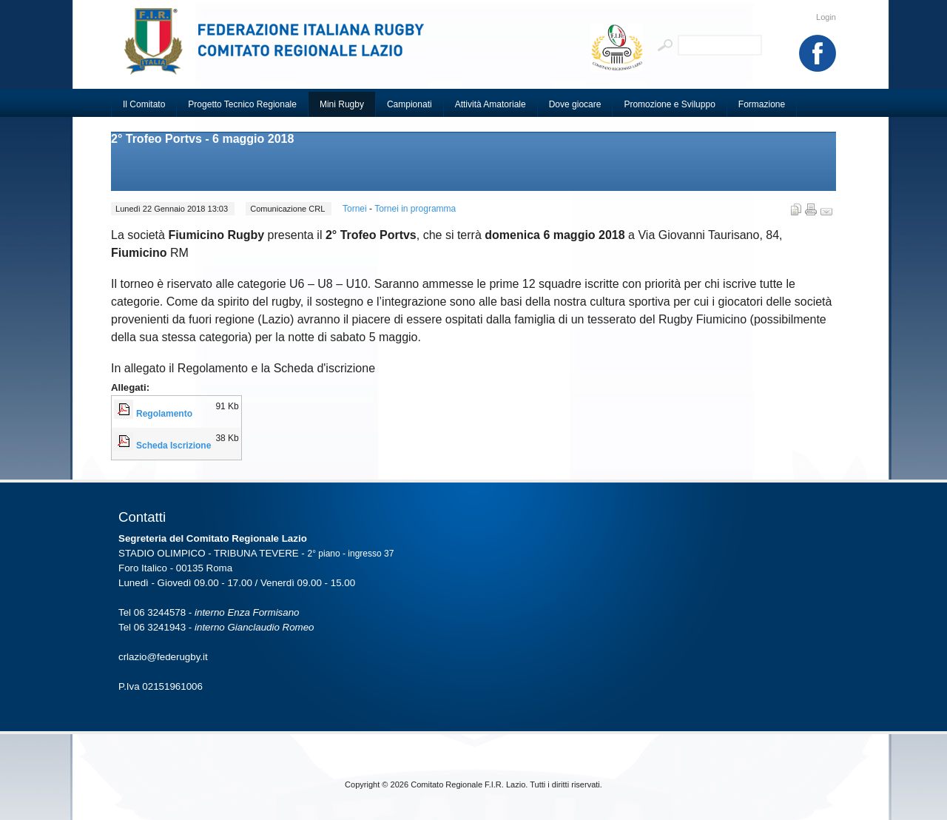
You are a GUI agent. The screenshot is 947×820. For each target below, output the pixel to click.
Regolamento (164, 414)
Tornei (356, 209)
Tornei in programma (415, 209)
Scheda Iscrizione (173, 445)
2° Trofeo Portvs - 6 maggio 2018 (202, 138)
